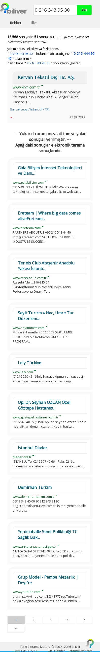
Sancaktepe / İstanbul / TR (29, 109)
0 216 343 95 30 (21, 54)
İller (34, 22)
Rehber (15, 22)
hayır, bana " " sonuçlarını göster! (44, 63)
